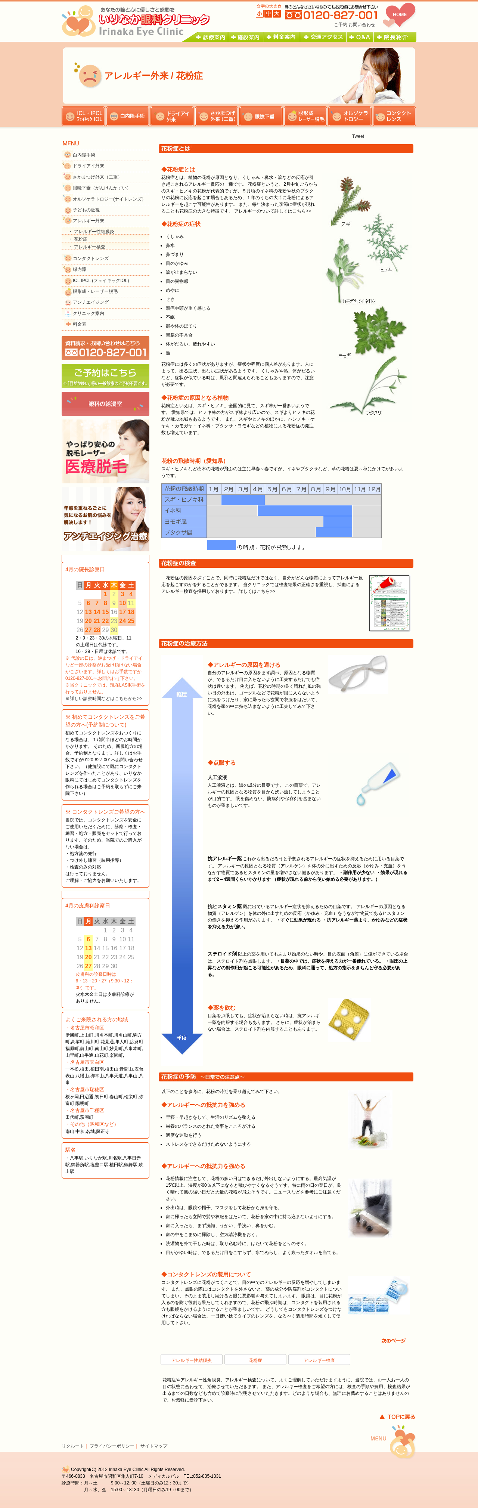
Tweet (358, 136)
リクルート (73, 1446)
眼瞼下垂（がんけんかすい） (102, 188)
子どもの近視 (86, 210)
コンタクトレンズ (91, 258)
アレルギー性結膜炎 (191, 1360)
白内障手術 (84, 155)
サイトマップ (153, 1446)
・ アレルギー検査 (86, 247)
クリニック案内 (88, 313)
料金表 (79, 324)
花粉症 (255, 1360)
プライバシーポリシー (112, 1446)
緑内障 (79, 269)
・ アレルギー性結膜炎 (91, 231)
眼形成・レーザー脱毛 (95, 291)
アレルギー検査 (319, 1360)
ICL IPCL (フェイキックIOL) (101, 280)
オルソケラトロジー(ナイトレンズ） (109, 199)
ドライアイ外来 (88, 165)
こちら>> (301, 211)
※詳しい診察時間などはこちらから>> (103, 698)
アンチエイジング (91, 302)
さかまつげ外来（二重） (97, 177)
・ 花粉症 (77, 239)
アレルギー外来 (88, 220)
